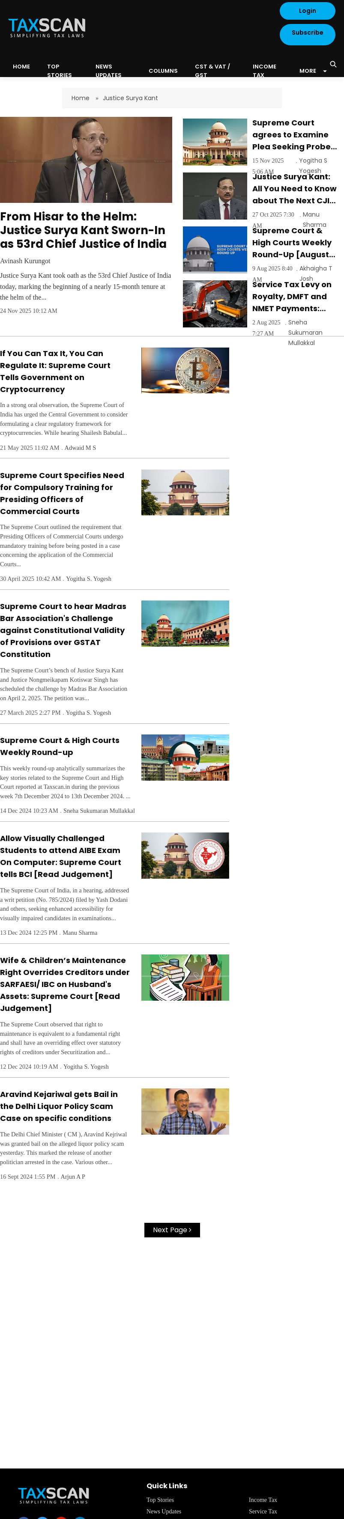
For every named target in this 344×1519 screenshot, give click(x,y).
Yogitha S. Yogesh (88, 578)
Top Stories (59, 70)
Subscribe (307, 32)
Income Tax (264, 70)
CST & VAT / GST (212, 70)
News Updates (109, 70)
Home (81, 98)
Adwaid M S (80, 447)
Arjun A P (73, 1176)
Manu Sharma (80, 932)
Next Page (172, 1230)
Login (307, 10)
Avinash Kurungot (25, 261)
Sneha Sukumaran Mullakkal (305, 332)
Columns (163, 71)
